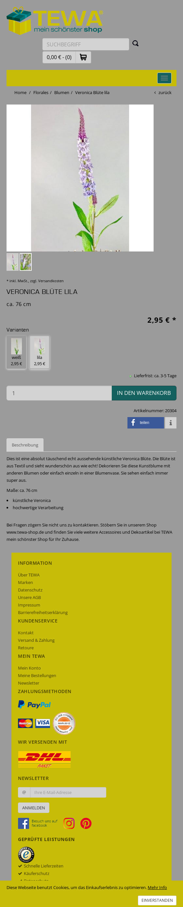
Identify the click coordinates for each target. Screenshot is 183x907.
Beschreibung (25, 445)
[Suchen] (136, 43)
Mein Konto (29, 668)
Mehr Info (157, 887)
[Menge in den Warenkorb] (59, 393)
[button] (83, 57)
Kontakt (26, 633)
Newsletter (28, 683)
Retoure (26, 648)
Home (20, 92)
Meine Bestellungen (37, 675)
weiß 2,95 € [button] (16, 352)
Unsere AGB (29, 597)
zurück (165, 92)
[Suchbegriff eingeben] (85, 44)
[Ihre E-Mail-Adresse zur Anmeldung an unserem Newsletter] (68, 792)
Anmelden (33, 808)
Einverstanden (157, 900)
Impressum (29, 605)
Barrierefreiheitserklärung (43, 612)
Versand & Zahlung (36, 640)
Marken (25, 582)
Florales (40, 92)
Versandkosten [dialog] (51, 280)
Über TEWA (29, 575)
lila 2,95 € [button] (39, 352)
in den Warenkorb (144, 393)
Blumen (61, 92)
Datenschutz (30, 590)
